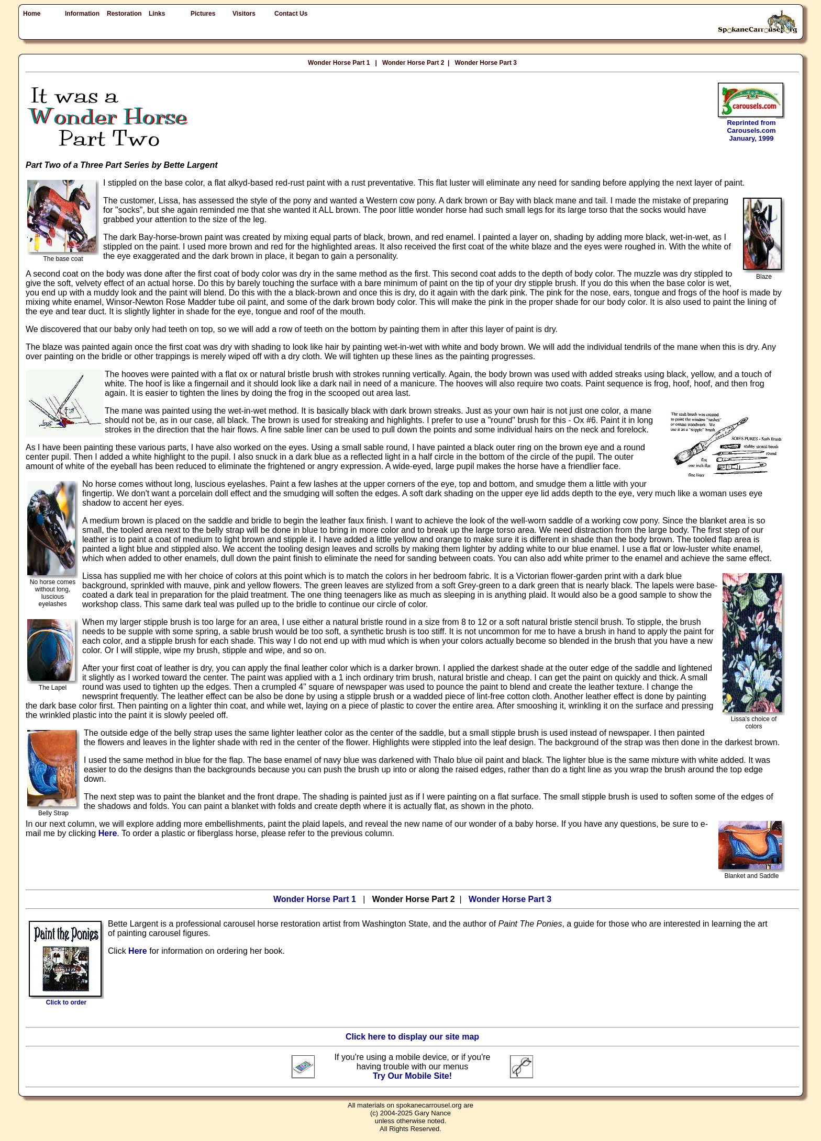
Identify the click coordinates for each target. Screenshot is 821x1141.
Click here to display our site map (412, 1036)
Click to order (66, 999)
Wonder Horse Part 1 (339, 62)
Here (107, 833)
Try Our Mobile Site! (412, 1075)
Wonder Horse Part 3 (485, 62)
